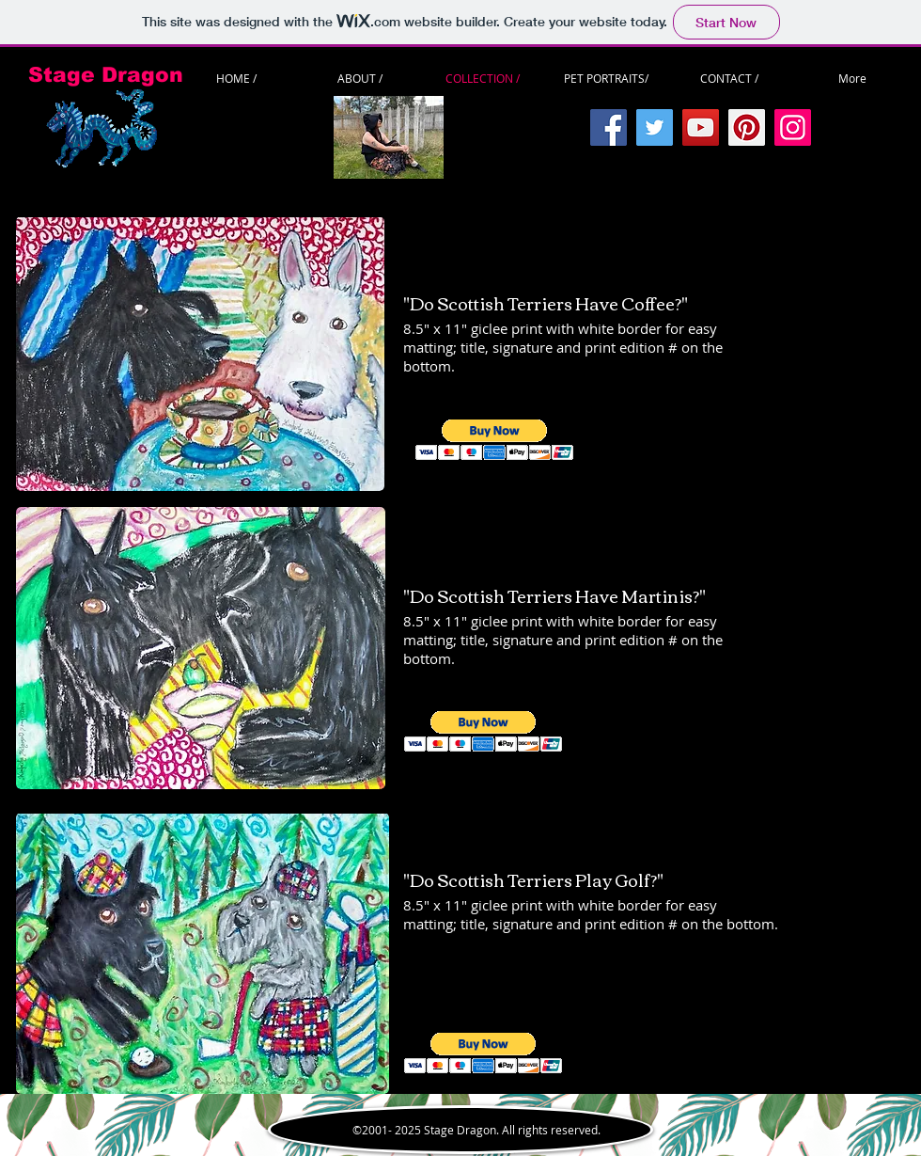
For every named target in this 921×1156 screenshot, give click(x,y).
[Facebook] (608, 127)
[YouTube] (700, 127)
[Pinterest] (746, 127)
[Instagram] (792, 127)
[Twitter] (654, 127)
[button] (494, 440)
